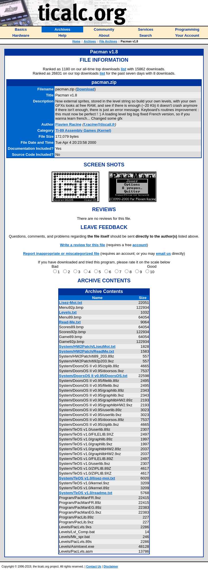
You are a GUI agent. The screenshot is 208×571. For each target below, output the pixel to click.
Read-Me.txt (70, 322)
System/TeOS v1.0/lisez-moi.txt (87, 478)
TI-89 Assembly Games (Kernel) (83, 130)
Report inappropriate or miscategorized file (61, 253)
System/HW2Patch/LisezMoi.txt (87, 346)
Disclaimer (111, 566)
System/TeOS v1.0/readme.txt (85, 493)
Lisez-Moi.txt (70, 302)
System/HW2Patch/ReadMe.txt (86, 351)
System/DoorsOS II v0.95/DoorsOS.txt (93, 376)
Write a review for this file (82, 245)
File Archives (108, 41)
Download (85, 89)
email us (163, 253)
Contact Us (93, 566)
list (123, 69)
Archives (90, 41)
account (140, 245)
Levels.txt (68, 312)
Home (76, 41)
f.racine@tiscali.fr (99, 124)
